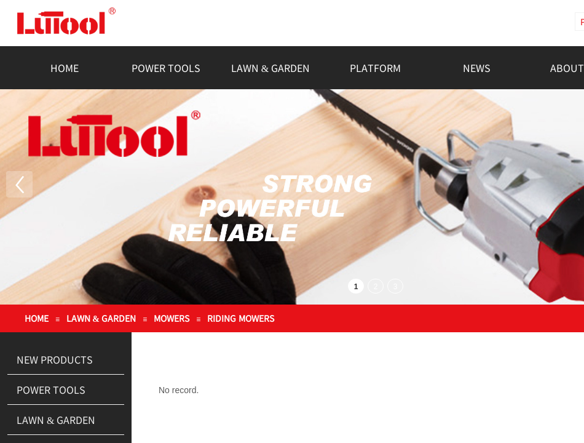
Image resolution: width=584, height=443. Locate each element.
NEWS (477, 67)
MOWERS (171, 318)
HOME (64, 67)
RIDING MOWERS (240, 318)
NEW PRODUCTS (55, 359)
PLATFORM (375, 67)
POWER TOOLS (166, 67)
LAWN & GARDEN (270, 67)
